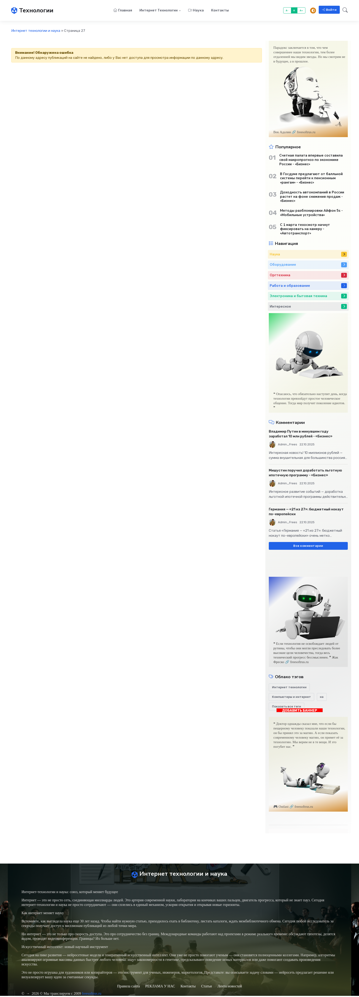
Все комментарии (308, 546)
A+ (301, 10)
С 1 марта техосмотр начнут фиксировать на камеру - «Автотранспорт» (305, 229)
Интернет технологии (158, 10)
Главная (122, 10)
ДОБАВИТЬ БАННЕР (299, 711)
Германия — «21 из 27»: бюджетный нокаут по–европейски (306, 511)
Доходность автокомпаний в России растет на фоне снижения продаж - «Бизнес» (312, 196)
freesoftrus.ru (92, 995)
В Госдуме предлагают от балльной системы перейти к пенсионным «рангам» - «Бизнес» (311, 178)
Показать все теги (286, 707)
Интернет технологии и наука (35, 31)
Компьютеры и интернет (291, 697)
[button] (344, 11)
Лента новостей (230, 987)
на (322, 697)
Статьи (206, 987)
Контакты (220, 10)
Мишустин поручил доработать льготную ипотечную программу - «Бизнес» (305, 473)
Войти (329, 10)
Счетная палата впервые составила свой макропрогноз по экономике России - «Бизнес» (311, 160)
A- (287, 10)
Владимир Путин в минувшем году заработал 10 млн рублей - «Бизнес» (300, 434)
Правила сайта (128, 987)
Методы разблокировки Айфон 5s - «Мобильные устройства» (311, 213)
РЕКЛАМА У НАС (160, 987)
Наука (196, 10)
